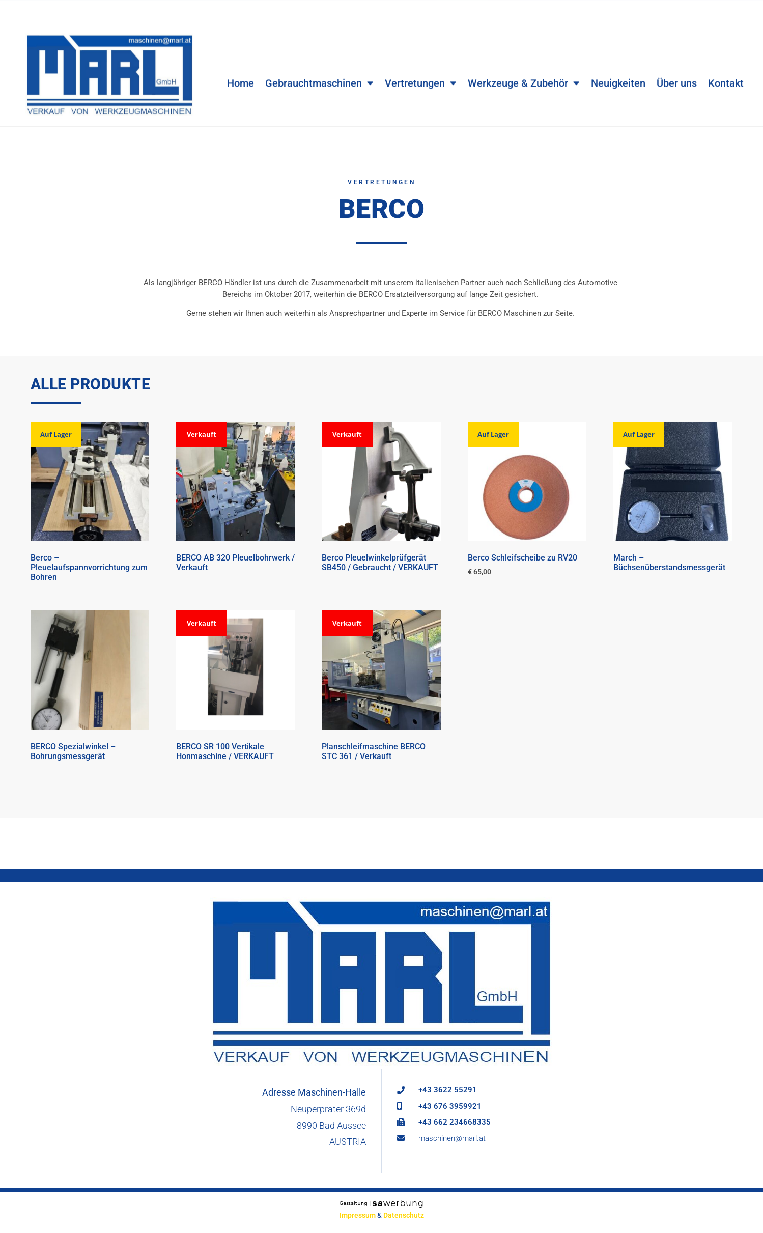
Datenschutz (403, 1215)
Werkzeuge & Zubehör (524, 69)
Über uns (677, 69)
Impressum (358, 1215)
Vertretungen (421, 69)
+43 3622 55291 (447, 1090)
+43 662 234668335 (454, 1122)
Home (240, 69)
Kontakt (726, 69)
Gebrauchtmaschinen (319, 69)
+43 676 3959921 (450, 1106)
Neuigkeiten (618, 69)
